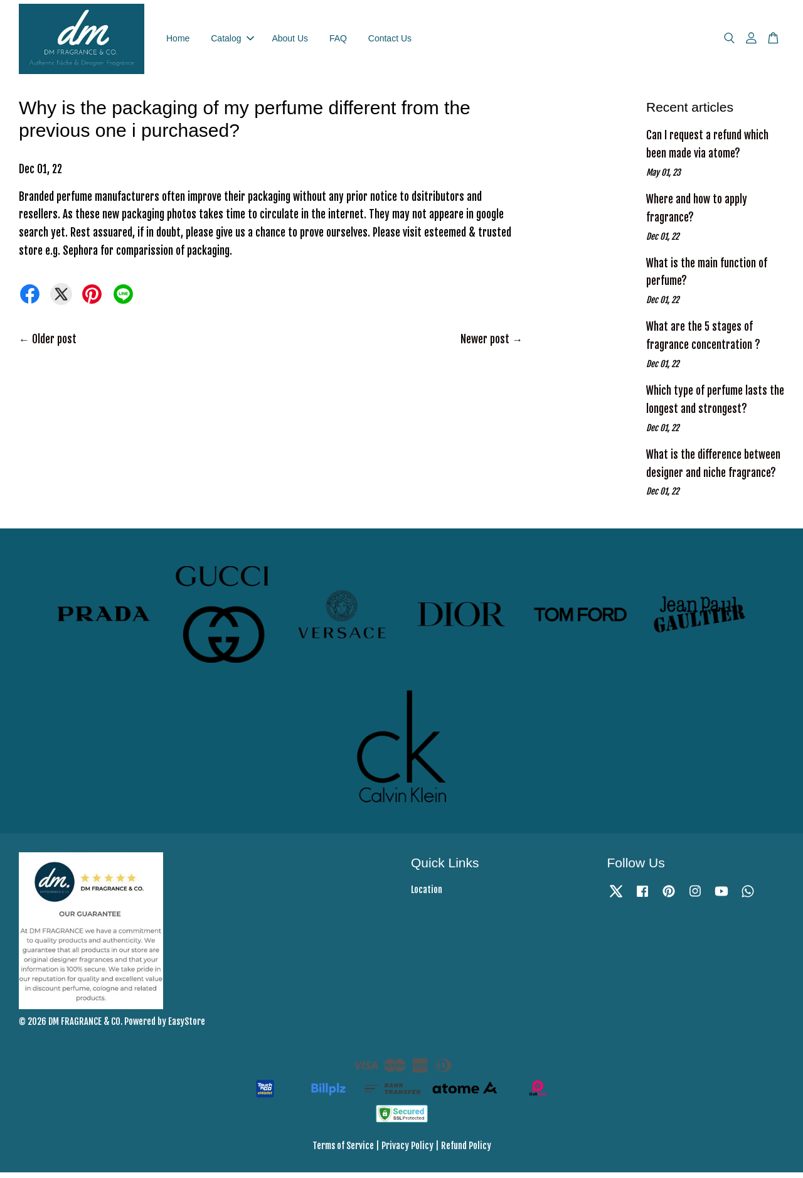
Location (426, 895)
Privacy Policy (407, 1151)
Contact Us (390, 41)
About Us (290, 41)
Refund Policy (466, 1151)
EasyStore (186, 1027)
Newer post (484, 344)
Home (177, 41)
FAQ (338, 41)
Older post (54, 344)
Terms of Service (343, 1151)
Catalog (232, 41)
